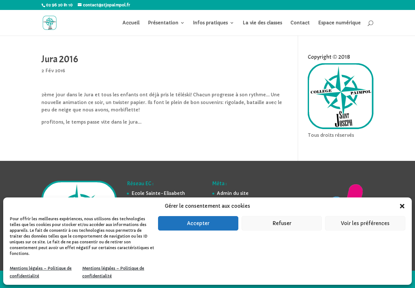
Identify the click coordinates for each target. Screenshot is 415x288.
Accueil (130, 23)
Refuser (281, 223)
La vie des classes (262, 23)
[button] (402, 206)
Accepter (198, 223)
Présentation (163, 23)
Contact (300, 23)
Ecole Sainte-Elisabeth (158, 193)
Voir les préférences (365, 223)
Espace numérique (339, 23)
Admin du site (233, 193)
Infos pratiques (210, 23)
